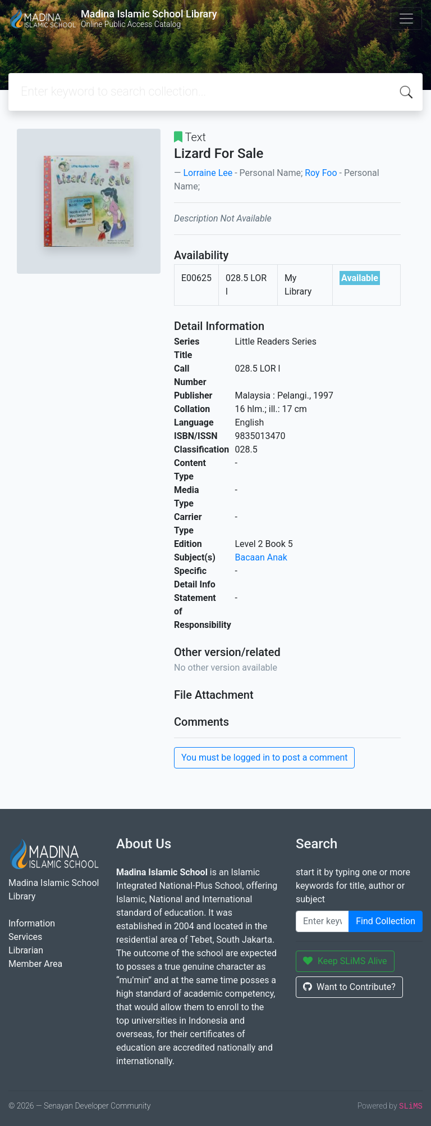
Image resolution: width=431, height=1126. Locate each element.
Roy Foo (321, 173)
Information (31, 923)
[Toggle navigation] (406, 18)
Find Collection (385, 921)
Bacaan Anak (261, 557)
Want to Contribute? (349, 987)
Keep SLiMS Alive (345, 961)
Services (25, 936)
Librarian (25, 950)
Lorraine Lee (207, 173)
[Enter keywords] (322, 921)
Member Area (35, 963)
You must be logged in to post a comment (264, 757)
